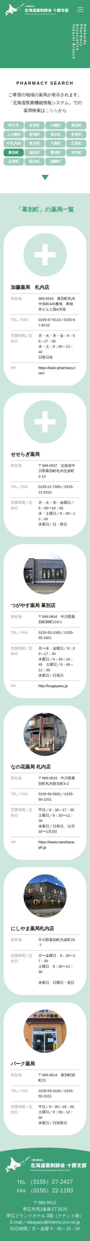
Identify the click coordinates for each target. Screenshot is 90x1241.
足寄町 (13, 161)
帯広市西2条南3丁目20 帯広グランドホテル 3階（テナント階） (45, 1209)
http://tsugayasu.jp (53, 686)
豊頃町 (55, 152)
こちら (51, 110)
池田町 (34, 152)
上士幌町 (13, 134)
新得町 (34, 134)
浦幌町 (55, 161)
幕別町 (13, 152)
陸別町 (34, 161)
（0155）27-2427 (50, 1181)
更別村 (34, 143)
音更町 (34, 125)
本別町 (76, 152)
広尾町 (76, 143)
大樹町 (55, 143)
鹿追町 (76, 125)
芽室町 (76, 134)
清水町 (55, 134)
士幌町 (55, 125)
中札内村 (13, 143)
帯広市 (13, 125)
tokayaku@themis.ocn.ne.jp (53, 1222)
